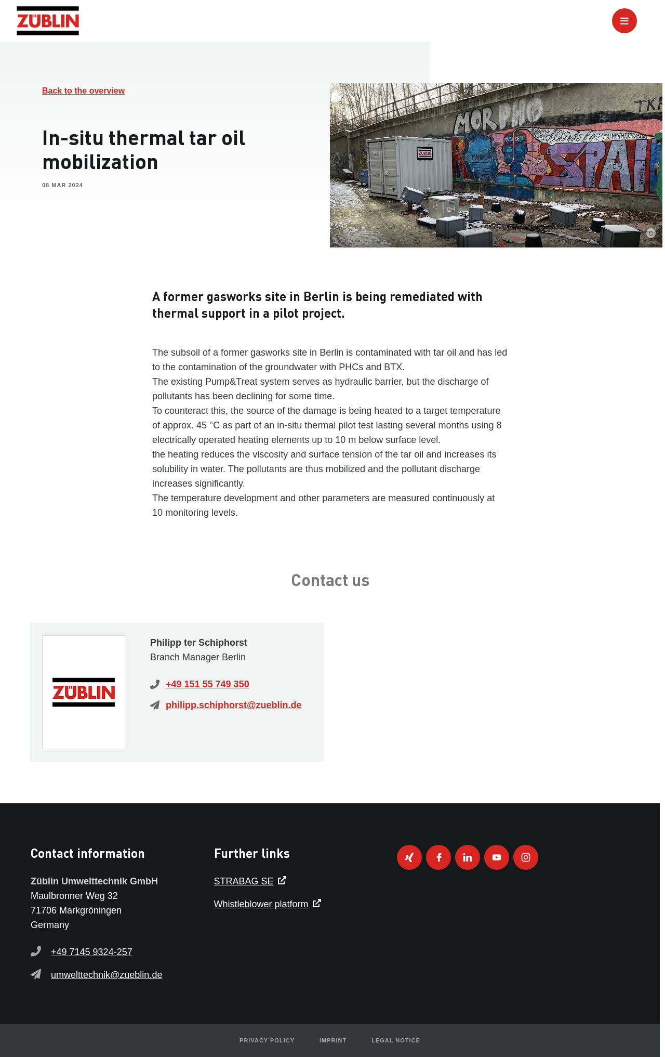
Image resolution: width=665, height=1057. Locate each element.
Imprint (333, 1040)
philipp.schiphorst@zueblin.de (234, 705)
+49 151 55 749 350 (207, 684)
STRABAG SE (244, 881)
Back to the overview (83, 90)
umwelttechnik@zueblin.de (106, 975)
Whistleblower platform (261, 904)
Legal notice (395, 1040)
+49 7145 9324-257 (91, 952)
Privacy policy (267, 1040)
